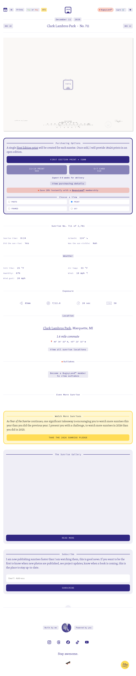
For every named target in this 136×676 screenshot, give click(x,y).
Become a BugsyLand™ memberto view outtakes (68, 374)
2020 (77, 19)
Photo (12, 202)
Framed (13, 208)
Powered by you (83, 627)
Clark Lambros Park (57, 328)
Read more (68, 537)
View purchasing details (68, 183)
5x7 (74, 208)
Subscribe (68, 587)
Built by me (51, 627)
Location (68, 315)
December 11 (63, 19)
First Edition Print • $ (68, 159)
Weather (68, 256)
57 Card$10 (99, 169)
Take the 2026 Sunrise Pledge (68, 437)
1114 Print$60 (36, 169)
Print (75, 202)
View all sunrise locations (68, 349)
